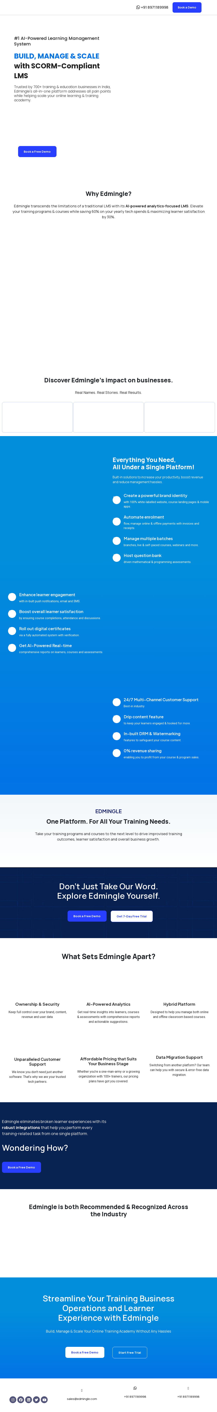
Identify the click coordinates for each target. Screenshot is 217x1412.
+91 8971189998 (135, 1397)
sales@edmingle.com (82, 1399)
